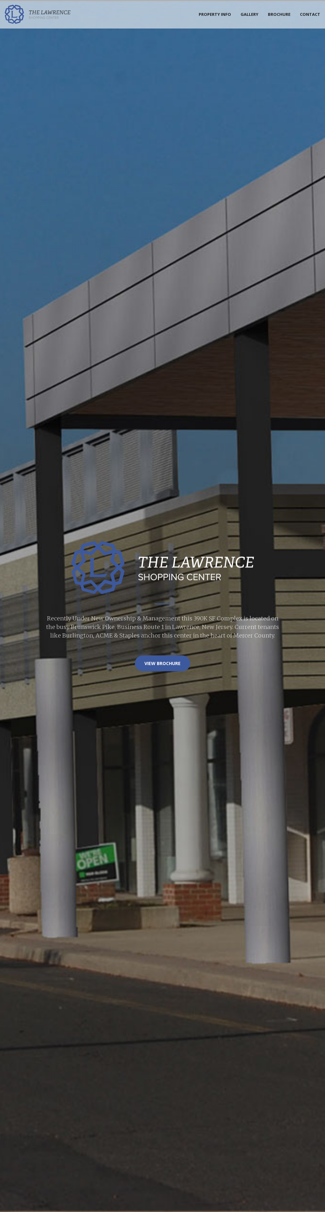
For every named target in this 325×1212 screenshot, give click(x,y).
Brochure (279, 14)
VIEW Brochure (162, 663)
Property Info (215, 14)
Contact (310, 14)
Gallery (249, 14)
